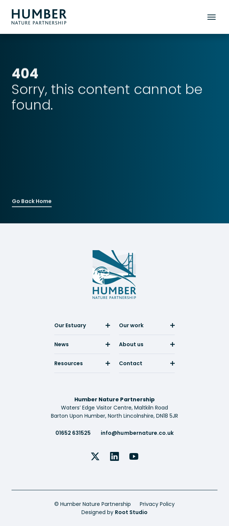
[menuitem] (82, 328)
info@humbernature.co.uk (137, 433)
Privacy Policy (157, 504)
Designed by (114, 512)
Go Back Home (32, 200)
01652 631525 (73, 433)
